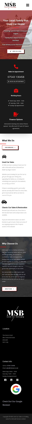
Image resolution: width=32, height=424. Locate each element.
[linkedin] (12, 380)
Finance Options (16, 119)
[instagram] (18, 380)
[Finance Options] (16, 114)
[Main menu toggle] (27, 5)
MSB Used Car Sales (8, 333)
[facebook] (6, 380)
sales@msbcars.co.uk (12, 368)
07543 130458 (16, 77)
